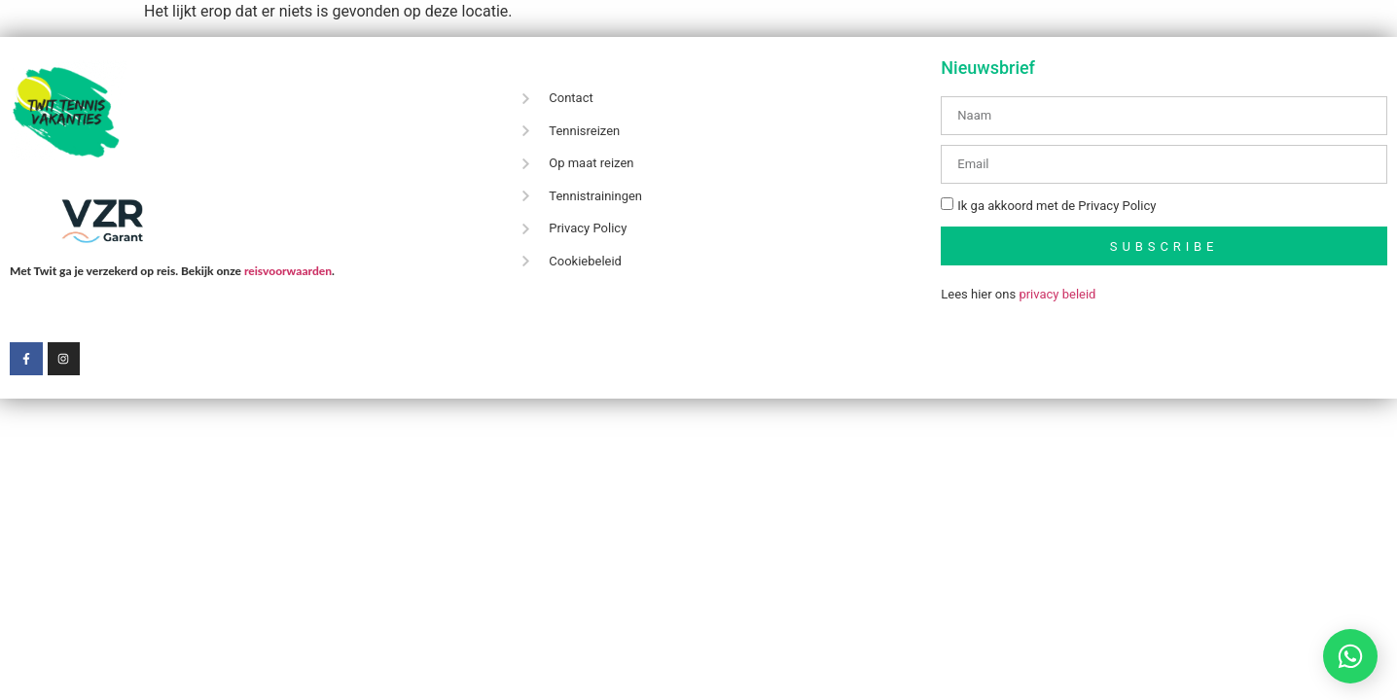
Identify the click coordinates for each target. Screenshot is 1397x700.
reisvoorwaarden (288, 270)
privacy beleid (1057, 294)
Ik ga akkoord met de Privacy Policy (1056, 206)
